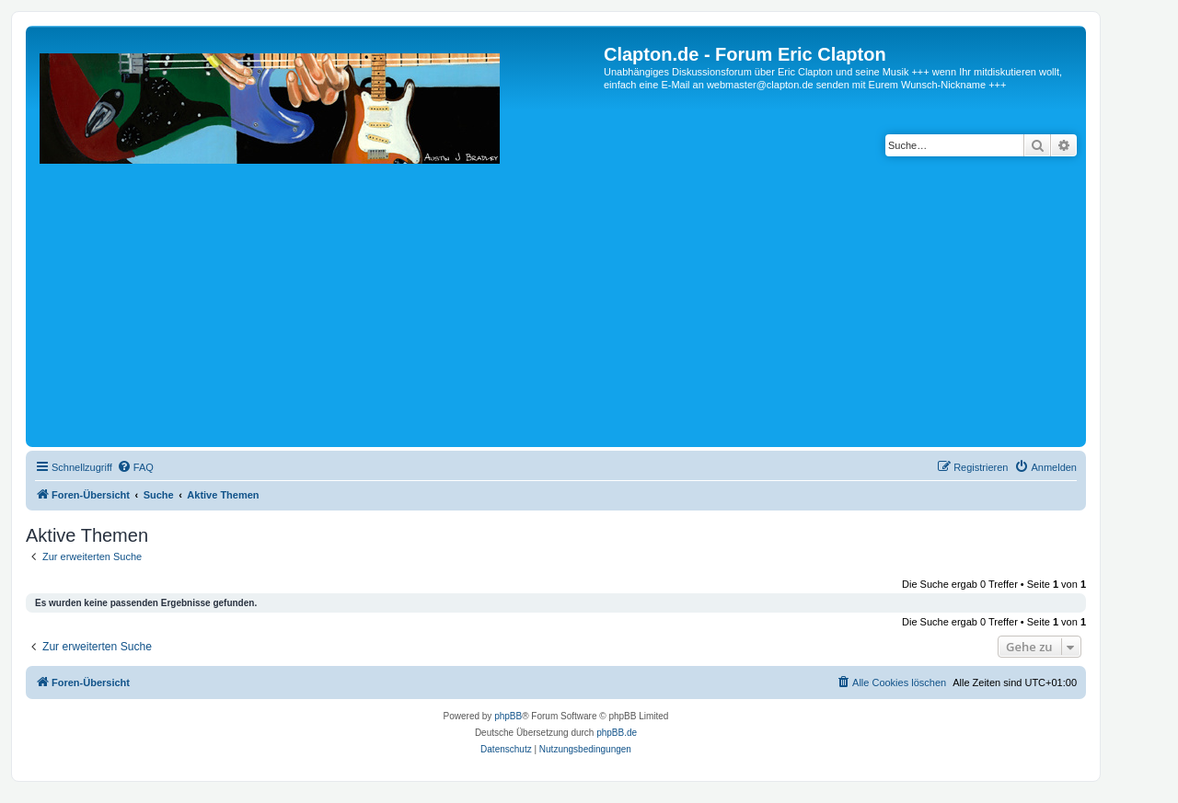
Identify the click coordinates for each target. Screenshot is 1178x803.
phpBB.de (616, 733)
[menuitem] (135, 467)
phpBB (508, 716)
